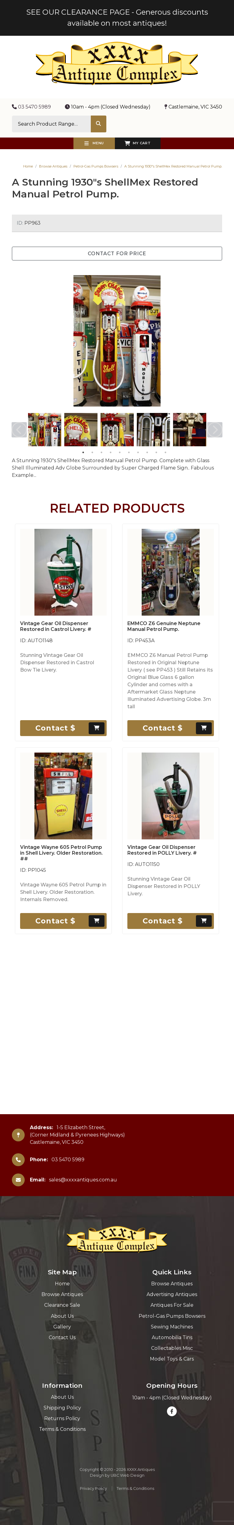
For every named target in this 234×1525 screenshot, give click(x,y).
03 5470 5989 (31, 107)
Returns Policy (62, 1418)
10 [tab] (165, 452)
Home (28, 166)
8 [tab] (147, 452)
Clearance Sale (62, 1305)
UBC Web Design (127, 1475)
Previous (19, 429)
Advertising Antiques (172, 1294)
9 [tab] (156, 452)
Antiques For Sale (172, 1305)
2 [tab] (92, 452)
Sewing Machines (172, 1327)
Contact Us (62, 1337)
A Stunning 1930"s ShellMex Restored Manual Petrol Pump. (173, 166)
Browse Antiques (53, 166)
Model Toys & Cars (172, 1359)
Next (214, 429)
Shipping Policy (62, 1408)
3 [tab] (101, 452)
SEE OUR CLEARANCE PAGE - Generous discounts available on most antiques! (117, 18)
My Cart (138, 143)
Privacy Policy (93, 1488)
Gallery (62, 1327)
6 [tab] (129, 452)
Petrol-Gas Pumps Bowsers (95, 166)
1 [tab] (83, 452)
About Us (62, 1316)
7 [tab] (138, 452)
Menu (94, 143)
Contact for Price (117, 253)
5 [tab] (120, 452)
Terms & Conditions (62, 1429)
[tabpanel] (45, 429)
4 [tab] (111, 452)
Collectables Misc (172, 1348)
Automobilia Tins (172, 1337)
